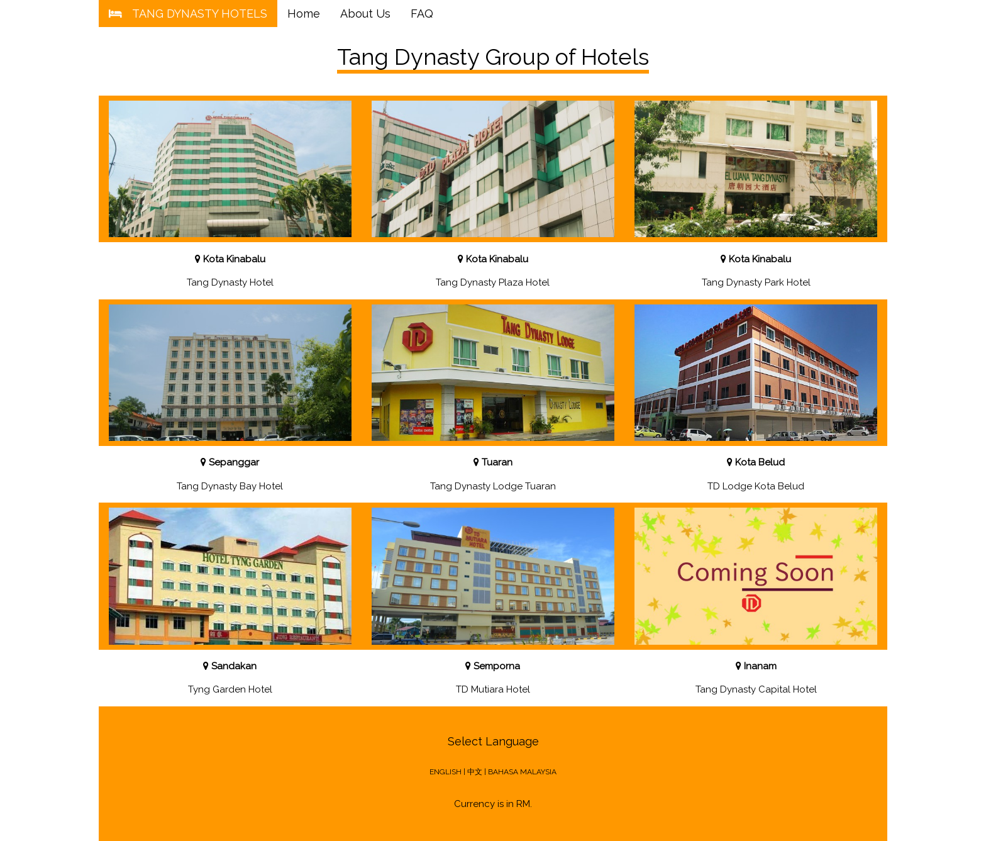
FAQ (422, 13)
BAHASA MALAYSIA (522, 771)
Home (303, 13)
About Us (365, 13)
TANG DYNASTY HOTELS (188, 13)
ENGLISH (445, 771)
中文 (474, 771)
